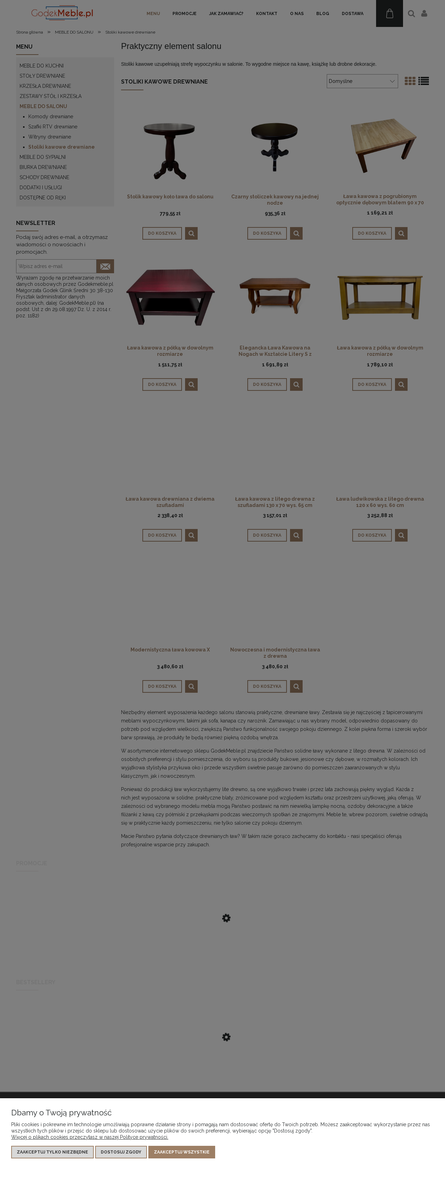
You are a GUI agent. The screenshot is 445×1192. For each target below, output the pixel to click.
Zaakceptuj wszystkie (182, 1152)
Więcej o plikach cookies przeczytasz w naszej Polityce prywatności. (89, 1137)
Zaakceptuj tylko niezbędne (52, 1152)
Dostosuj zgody (121, 1152)
